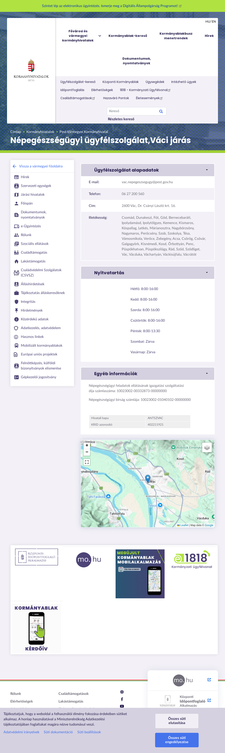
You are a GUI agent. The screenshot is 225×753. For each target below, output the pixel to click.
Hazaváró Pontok (116, 98)
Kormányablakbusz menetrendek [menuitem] (176, 35)
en (214, 21)
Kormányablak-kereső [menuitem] (128, 36)
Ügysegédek (155, 82)
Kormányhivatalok (31, 68)
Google (209, 525)
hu (207, 21)
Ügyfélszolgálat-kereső (78, 82)
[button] (147, 170)
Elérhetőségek (102, 90)
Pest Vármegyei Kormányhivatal (84, 132)
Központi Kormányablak (121, 82)
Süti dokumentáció (58, 732)
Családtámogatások (78, 98)
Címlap (15, 132)
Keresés (161, 112)
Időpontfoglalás (72, 90)
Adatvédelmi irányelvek (21, 732)
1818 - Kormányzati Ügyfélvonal (146, 90)
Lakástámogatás (70, 701)
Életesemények (150, 98)
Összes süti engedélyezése (177, 740)
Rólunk (15, 694)
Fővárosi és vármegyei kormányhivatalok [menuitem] (82, 36)
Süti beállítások (89, 732)
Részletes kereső (121, 119)
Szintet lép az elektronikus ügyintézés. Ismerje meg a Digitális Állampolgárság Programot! (112, 6)
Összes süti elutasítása (177, 721)
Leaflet (182, 525)
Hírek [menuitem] (209, 36)
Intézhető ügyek (183, 82)
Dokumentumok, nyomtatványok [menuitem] (136, 60)
